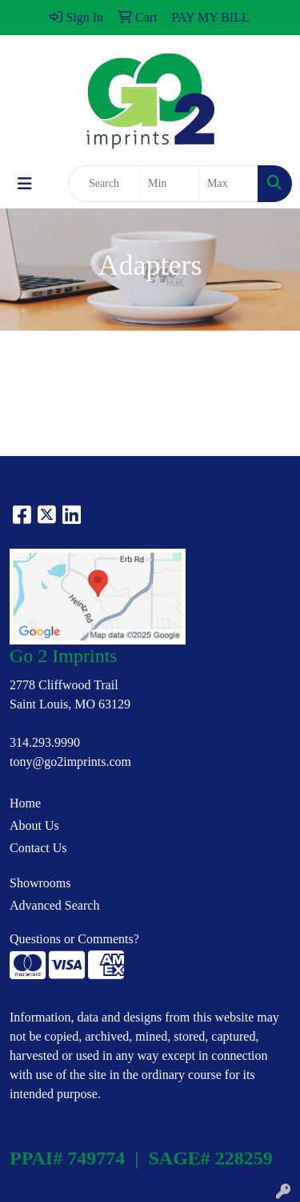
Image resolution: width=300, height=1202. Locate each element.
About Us (34, 825)
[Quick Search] (104, 183)
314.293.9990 (45, 742)
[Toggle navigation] (25, 184)
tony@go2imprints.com (70, 761)
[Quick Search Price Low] (169, 183)
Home (25, 803)
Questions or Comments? (74, 939)
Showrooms (40, 883)
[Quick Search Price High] (228, 183)
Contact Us (38, 848)
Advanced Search (54, 905)
